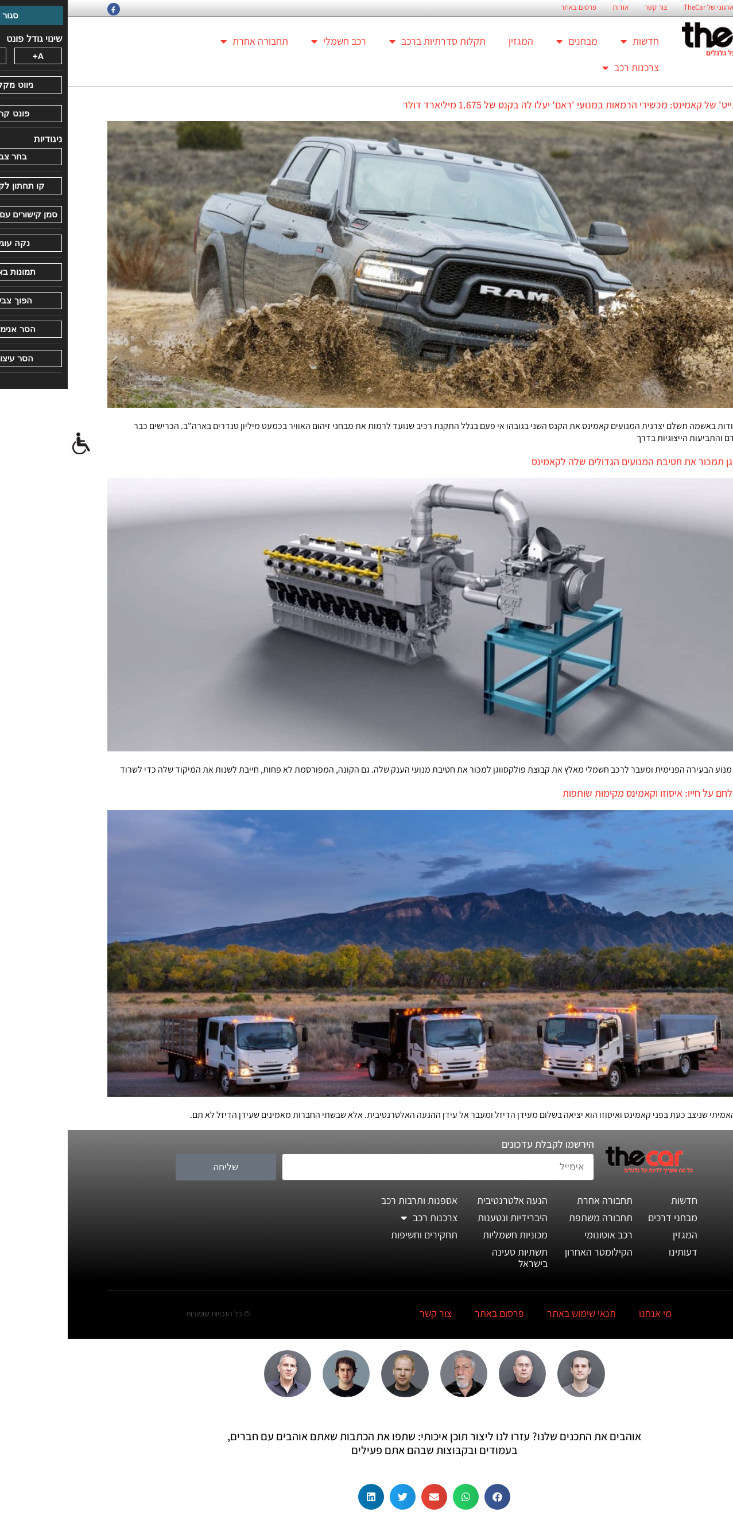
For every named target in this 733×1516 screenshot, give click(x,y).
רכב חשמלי (270, 41)
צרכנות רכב (562, 68)
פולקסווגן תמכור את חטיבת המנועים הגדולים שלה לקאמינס (579, 461)
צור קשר (588, 7)
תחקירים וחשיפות (356, 1234)
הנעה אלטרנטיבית (444, 1200)
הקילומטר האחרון (531, 1251)
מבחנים (509, 41)
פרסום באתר (511, 7)
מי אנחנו (587, 1313)
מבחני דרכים (605, 1217)
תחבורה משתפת (533, 1217)
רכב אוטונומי (541, 1234)
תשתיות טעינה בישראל (452, 1257)
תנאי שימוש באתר (513, 1313)
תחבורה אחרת (186, 41)
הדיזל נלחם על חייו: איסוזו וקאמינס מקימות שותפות (594, 793)
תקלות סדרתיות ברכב (369, 41)
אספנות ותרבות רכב (351, 1200)
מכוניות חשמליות (447, 1234)
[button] (430, 1497)
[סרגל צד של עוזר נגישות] (14, 444)
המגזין (453, 41)
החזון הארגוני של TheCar (651, 7)
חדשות (572, 41)
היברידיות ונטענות (445, 1217)
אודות (553, 7)
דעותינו (615, 1251)
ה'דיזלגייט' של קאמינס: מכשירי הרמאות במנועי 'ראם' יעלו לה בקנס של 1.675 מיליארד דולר (514, 104)
